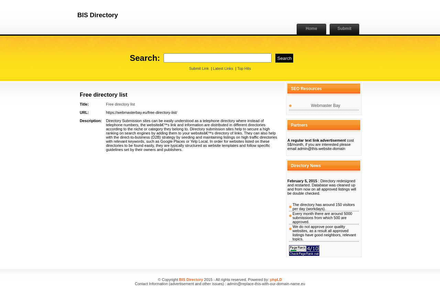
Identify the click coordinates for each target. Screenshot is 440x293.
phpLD (276, 280)
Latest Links (223, 68)
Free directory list (120, 104)
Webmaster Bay (325, 105)
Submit (345, 28)
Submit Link (199, 68)
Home (311, 28)
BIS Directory (191, 280)
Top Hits (244, 68)
